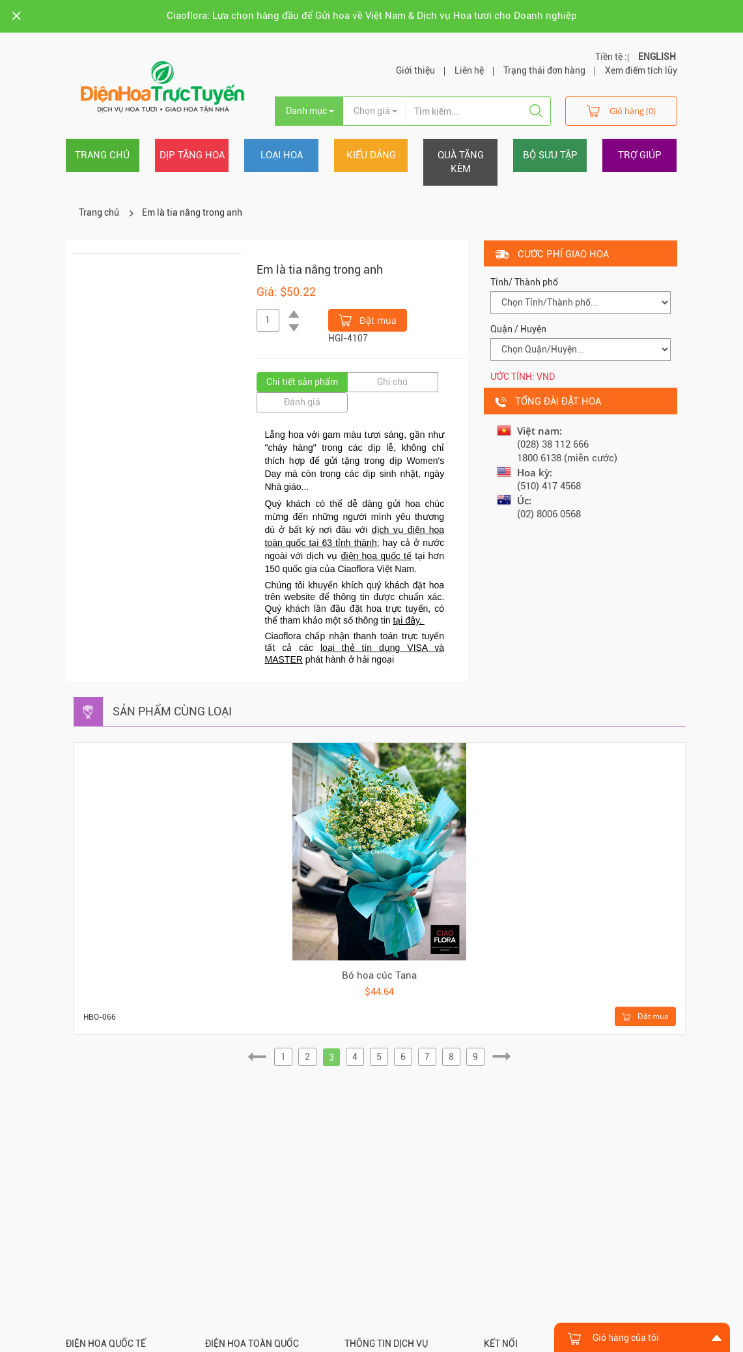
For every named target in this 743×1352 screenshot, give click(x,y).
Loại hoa (281, 155)
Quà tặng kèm (461, 162)
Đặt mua (368, 319)
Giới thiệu (415, 70)
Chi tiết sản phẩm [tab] (302, 382)
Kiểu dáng (371, 155)
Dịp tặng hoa (192, 155)
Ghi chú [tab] (392, 382)
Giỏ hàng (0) (621, 110)
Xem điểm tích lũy (641, 70)
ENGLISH (657, 56)
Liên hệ (469, 70)
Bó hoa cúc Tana (379, 975)
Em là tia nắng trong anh (192, 212)
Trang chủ (102, 155)
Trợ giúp (640, 155)
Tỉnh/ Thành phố (524, 282)
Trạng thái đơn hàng (544, 70)
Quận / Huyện (518, 329)
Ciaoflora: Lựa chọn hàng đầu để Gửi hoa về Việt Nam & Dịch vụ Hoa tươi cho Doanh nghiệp (372, 16)
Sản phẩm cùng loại (172, 711)
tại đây (406, 620)
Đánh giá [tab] (302, 402)
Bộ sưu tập (550, 155)
